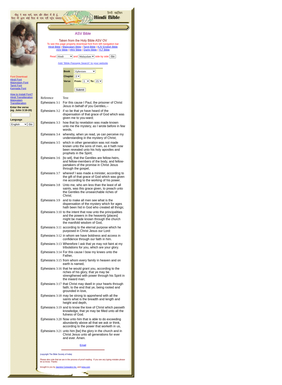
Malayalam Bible (71, 46)
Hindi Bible (54, 46)
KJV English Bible (108, 46)
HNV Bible (75, 49)
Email (83, 345)
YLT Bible (104, 49)
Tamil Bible (89, 46)
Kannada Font (18, 88)
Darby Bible (90, 49)
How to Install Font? (21, 94)
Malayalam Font (19, 82)
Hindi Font (16, 79)
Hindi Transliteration (21, 97)
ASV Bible (62, 49)
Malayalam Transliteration (18, 102)
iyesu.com (85, 367)
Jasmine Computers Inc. (66, 367)
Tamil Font (16, 85)
